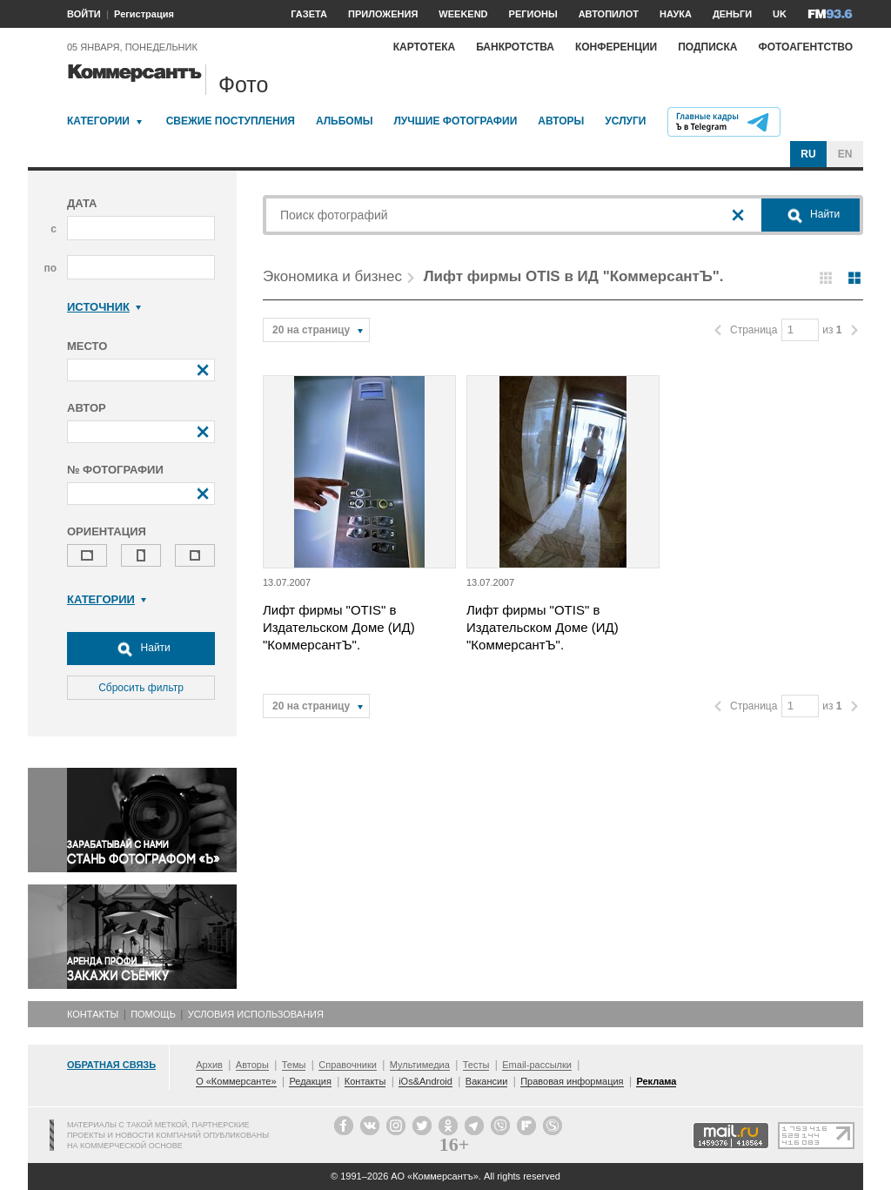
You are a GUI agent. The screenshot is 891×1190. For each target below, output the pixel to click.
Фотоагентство (805, 47)
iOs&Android (425, 1081)
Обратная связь (111, 1064)
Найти (141, 648)
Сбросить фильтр (141, 688)
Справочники (347, 1064)
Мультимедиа (420, 1064)
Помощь (153, 1014)
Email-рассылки (537, 1064)
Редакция (310, 1081)
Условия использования (256, 1014)
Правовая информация (571, 1081)
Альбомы (344, 121)
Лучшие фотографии (455, 121)
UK (780, 14)
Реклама (656, 1081)
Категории (98, 121)
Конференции (616, 47)
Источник (104, 306)
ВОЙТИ (84, 14)
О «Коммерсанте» (236, 1081)
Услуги (625, 121)
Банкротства (515, 47)
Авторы (561, 121)
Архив (209, 1064)
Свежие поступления (230, 121)
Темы (294, 1064)
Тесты (476, 1064)
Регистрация (144, 14)
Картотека (424, 47)
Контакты (92, 1014)
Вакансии (487, 1081)
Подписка (707, 47)
